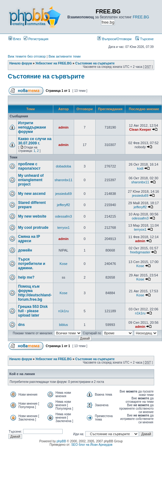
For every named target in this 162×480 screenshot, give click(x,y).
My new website (32, 216)
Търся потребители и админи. (31, 263)
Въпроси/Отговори (114, 39)
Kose (63, 264)
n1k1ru (63, 311)
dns (21, 324)
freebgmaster (140, 252)
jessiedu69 (63, 193)
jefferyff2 (63, 205)
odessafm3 (63, 216)
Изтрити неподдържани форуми (32, 127)
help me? (26, 277)
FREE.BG (141, 17)
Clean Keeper (140, 129)
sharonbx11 (64, 180)
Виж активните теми (65, 56)
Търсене (144, 39)
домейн (25, 250)
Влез (14, 39)
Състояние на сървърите (94, 63)
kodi (140, 168)
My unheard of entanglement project (31, 179)
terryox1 (63, 227)
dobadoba (63, 166)
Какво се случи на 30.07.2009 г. (34, 141)
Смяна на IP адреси (29, 238)
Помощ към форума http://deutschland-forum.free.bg (35, 293)
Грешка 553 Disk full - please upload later (33, 311)
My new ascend (31, 193)
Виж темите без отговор (27, 56)
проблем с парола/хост (29, 166)
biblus (63, 325)
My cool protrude (33, 227)
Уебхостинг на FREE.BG (54, 63)
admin (64, 127)
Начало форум (20, 63)
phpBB (61, 441)
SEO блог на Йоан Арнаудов (91, 444)
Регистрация (36, 39)
